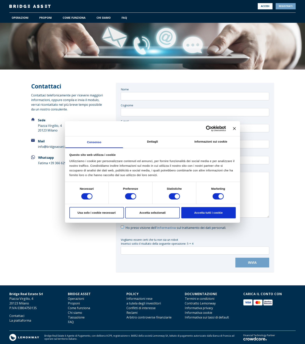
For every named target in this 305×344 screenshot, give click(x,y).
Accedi (265, 6)
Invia (252, 262)
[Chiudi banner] (234, 128)
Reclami (132, 312)
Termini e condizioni (199, 298)
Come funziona (79, 308)
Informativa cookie (198, 312)
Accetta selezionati (152, 212)
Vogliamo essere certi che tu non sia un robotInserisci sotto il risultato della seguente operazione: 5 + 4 (157, 241)
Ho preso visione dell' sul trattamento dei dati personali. (175, 228)
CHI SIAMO (103, 17)
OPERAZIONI (20, 17)
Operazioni (76, 298)
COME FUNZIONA (74, 17)
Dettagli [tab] (152, 141)
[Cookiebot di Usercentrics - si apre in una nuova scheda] (209, 128)
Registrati (286, 6)
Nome (125, 89)
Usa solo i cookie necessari (97, 212)
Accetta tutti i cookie (208, 212)
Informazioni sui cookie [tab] (211, 141)
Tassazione (76, 317)
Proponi (74, 303)
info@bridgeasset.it (52, 147)
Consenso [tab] (94, 142)
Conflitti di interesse (141, 308)
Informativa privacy (199, 308)
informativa (166, 228)
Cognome (127, 105)
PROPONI (45, 17)
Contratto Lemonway (200, 303)
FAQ (124, 17)
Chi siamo (75, 312)
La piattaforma (20, 320)
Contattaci (16, 316)
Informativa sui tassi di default (207, 317)
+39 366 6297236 (61, 163)
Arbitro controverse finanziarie (149, 317)
